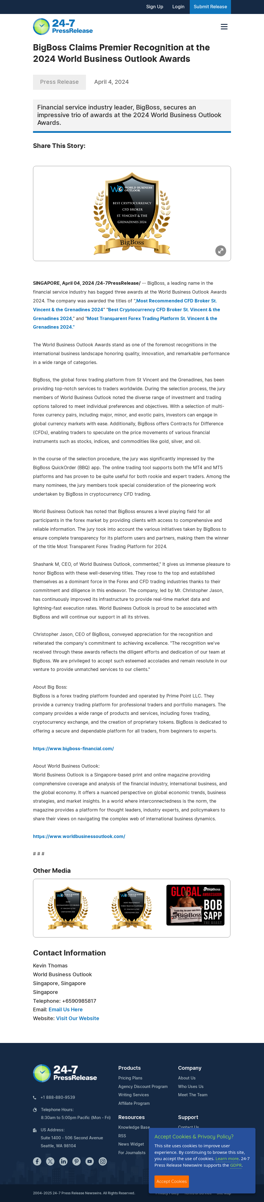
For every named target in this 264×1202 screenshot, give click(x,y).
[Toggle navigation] (224, 26)
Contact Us (188, 1128)
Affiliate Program (134, 1104)
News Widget (131, 1144)
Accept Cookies (171, 1181)
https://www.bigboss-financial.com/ (73, 749)
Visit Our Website (77, 1018)
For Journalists (132, 1153)
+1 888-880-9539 (57, 1098)
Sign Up (154, 7)
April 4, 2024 (111, 82)
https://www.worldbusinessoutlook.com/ (79, 836)
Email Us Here (66, 1009)
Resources (131, 1117)
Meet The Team (192, 1095)
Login (178, 7)
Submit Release (210, 7)
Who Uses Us (191, 1087)
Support (188, 1117)
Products (129, 1068)
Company (189, 1068)
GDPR (236, 1165)
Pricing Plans (130, 1078)
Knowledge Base (134, 1128)
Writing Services (133, 1095)
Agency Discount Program (143, 1087)
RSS (122, 1136)
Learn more (227, 1158)
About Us (187, 1078)
